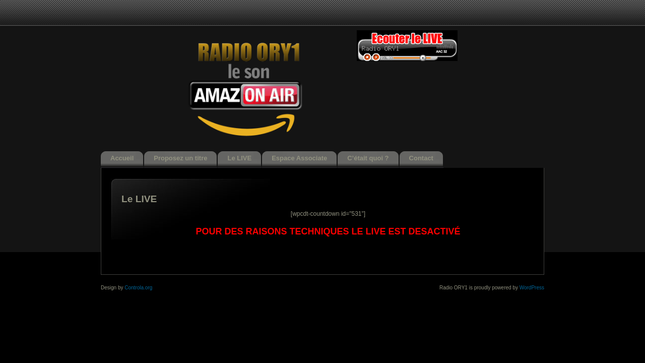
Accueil (122, 158)
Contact (421, 158)
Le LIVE (239, 158)
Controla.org (138, 287)
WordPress (532, 287)
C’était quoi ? (368, 158)
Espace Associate (299, 158)
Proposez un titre (180, 158)
